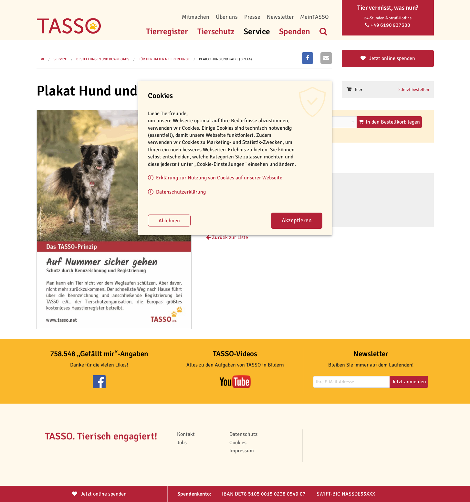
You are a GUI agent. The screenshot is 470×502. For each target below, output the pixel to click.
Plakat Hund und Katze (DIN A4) (225, 59)
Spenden (294, 31)
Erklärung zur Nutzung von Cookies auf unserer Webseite (219, 178)
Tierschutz (215, 31)
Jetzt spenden (99, 494)
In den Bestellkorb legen (389, 122)
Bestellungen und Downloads (102, 59)
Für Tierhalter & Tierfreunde (164, 59)
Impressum (241, 450)
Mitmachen (195, 16)
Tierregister (167, 31)
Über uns (227, 16)
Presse (252, 16)
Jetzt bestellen (414, 89)
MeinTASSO (314, 16)
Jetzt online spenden (387, 58)
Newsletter (280, 16)
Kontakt (186, 434)
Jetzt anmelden (409, 381)
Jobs (182, 442)
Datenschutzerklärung (181, 192)
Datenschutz (243, 434)
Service (257, 31)
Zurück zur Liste (227, 237)
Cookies (237, 442)
